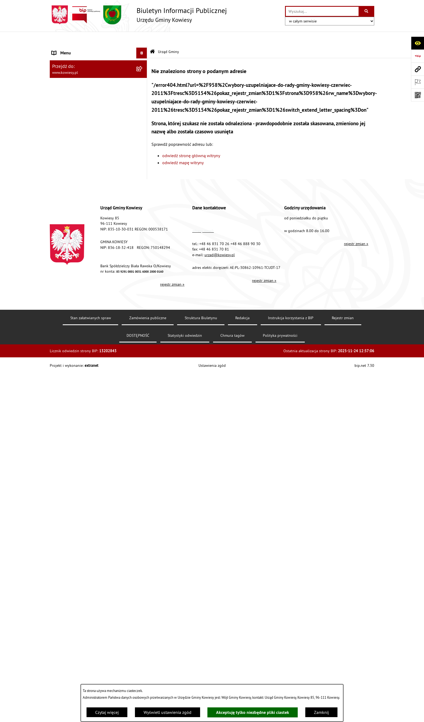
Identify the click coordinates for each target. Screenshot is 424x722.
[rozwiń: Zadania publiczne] (143, 306)
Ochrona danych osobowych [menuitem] (78, 474)
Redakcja (242, 670)
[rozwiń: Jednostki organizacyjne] (143, 189)
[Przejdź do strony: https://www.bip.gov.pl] (417, 56)
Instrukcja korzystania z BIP (290, 670)
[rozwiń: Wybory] (143, 377)
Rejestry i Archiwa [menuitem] (68, 388)
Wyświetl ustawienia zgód (167, 712)
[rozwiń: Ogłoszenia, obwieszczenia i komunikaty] (143, 260)
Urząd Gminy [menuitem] (63, 49)
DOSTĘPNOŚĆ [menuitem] (65, 464)
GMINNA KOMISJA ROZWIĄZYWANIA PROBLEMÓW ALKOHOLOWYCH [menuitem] (85, 331)
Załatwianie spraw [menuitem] (69, 355)
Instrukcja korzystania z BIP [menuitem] (77, 453)
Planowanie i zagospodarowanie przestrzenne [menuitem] (82, 246)
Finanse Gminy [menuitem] (65, 146)
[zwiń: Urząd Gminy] (143, 50)
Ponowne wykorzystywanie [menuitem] (76, 410)
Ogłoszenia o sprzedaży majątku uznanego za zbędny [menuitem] (94, 292)
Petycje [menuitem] (58, 420)
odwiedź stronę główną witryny (191, 141)
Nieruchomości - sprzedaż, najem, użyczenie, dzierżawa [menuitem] (92, 275)
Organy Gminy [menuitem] (65, 113)
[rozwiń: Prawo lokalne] (143, 124)
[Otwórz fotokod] (417, 94)
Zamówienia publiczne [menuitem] (73, 156)
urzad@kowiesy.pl (219, 607)
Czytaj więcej (107, 712)
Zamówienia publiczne (147, 670)
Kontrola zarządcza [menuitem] (69, 178)
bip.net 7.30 (364, 718)
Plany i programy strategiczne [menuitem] (79, 221)
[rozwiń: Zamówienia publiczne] (143, 156)
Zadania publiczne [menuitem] (69, 306)
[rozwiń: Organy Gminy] (143, 113)
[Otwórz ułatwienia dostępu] (417, 43)
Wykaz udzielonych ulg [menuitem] (73, 345)
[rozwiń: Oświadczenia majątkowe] (143, 167)
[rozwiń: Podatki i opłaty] (143, 232)
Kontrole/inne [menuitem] (65, 431)
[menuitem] (98, 67)
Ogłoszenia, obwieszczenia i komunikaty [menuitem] (89, 260)
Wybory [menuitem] (58, 377)
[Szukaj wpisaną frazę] (366, 11)
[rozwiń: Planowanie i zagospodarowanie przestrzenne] (143, 243)
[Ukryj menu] (141, 39)
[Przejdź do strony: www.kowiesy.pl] (417, 68)
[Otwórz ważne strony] (417, 81)
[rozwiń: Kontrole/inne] (143, 431)
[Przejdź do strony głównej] (138, 14)
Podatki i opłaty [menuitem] (66, 232)
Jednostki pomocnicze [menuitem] (72, 200)
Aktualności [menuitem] (63, 496)
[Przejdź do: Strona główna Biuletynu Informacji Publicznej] (152, 38)
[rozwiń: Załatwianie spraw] (143, 356)
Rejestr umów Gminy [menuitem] (71, 316)
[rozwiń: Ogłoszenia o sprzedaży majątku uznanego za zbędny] (143, 288)
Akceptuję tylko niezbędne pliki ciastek (252, 712)
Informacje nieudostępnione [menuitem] (78, 399)
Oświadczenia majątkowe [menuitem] (75, 167)
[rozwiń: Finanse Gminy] (143, 146)
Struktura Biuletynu (201, 670)
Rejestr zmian (343, 670)
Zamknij (321, 712)
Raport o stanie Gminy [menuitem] (72, 210)
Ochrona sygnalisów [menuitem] (71, 507)
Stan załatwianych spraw (90, 670)
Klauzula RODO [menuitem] (66, 485)
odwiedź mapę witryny (183, 148)
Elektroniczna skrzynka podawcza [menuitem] (83, 442)
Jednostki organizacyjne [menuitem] (74, 189)
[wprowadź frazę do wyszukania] (322, 11)
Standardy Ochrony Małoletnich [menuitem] (81, 135)
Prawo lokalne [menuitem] (65, 124)
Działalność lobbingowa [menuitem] (74, 366)
